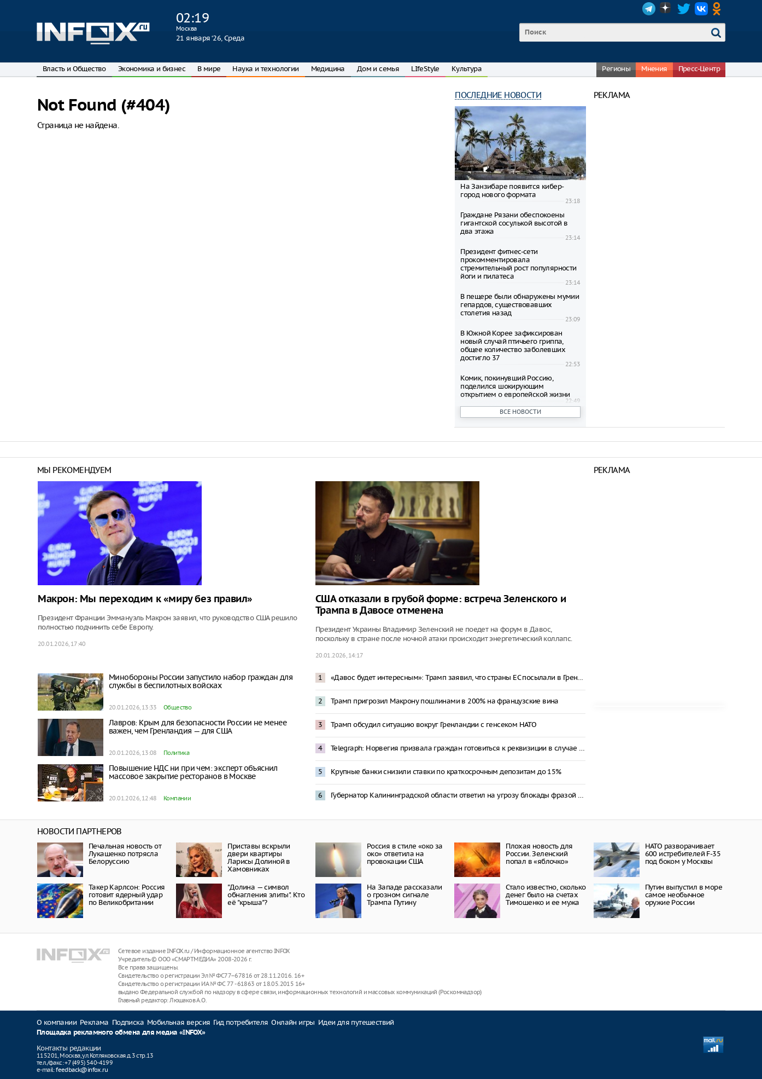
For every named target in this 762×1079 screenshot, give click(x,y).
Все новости (520, 412)
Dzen (666, 8)
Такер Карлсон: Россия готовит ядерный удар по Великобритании (127, 894)
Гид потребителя (240, 1022)
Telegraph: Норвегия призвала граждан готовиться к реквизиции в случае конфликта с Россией (458, 748)
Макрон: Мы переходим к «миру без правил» (145, 599)
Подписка (128, 1022)
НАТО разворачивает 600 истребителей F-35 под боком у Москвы (682, 853)
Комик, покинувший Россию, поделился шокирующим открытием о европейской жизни (515, 386)
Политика (176, 753)
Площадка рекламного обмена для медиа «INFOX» (121, 1033)
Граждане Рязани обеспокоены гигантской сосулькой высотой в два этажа (513, 223)
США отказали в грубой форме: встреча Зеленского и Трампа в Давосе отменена (440, 604)
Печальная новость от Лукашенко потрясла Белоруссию (125, 853)
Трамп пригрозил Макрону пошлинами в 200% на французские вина (445, 701)
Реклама (94, 1022)
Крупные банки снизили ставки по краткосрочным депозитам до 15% (446, 772)
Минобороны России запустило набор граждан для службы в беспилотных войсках (200, 681)
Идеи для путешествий (356, 1022)
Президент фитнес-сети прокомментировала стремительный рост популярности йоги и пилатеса (518, 264)
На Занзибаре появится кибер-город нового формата (512, 190)
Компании (177, 798)
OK (718, 8)
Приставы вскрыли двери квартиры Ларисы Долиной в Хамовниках (258, 857)
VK (701, 8)
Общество (177, 707)
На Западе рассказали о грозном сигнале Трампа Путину (404, 894)
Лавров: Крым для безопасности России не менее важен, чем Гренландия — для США (197, 727)
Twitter (683, 8)
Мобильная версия (178, 1022)
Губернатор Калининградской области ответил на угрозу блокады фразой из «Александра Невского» (458, 795)
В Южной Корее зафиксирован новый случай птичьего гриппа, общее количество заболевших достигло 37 (512, 345)
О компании (57, 1022)
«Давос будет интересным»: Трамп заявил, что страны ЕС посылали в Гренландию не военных (458, 677)
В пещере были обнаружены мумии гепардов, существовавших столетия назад (519, 305)
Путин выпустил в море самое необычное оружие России (683, 894)
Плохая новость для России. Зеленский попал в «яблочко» (539, 853)
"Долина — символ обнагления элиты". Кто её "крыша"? (265, 894)
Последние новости (498, 95)
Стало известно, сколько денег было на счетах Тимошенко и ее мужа (545, 894)
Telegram (648, 8)
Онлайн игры (292, 1022)
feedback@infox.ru (82, 1070)
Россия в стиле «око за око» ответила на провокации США (405, 853)
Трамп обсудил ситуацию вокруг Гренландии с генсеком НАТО (433, 724)
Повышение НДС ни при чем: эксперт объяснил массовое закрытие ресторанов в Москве (193, 772)
